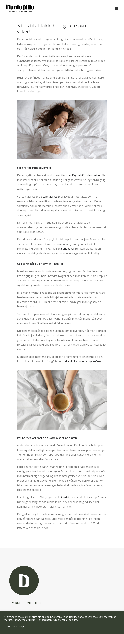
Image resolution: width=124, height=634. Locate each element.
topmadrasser (51, 196)
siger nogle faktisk (57, 497)
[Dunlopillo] (20, 8)
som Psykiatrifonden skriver (83, 175)
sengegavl (67, 248)
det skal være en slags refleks (83, 361)
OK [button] (8, 626)
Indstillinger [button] (19, 626)
